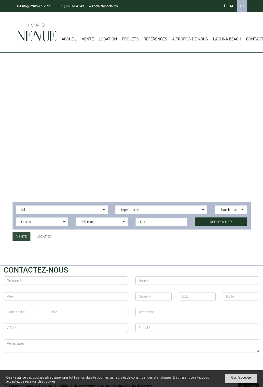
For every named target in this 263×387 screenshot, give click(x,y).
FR (242, 6)
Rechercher (221, 222)
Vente (88, 39)
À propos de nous (190, 39)
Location (108, 39)
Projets (130, 39)
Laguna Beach (227, 39)
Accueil (69, 39)
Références (155, 39)
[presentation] (41, 369)
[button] (62, 210)
